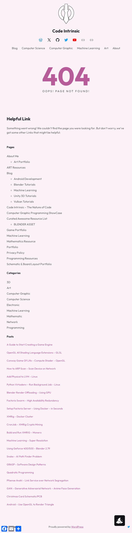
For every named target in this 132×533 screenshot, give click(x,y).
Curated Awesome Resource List (27, 218)
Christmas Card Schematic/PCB (24, 496)
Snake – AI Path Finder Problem (24, 456)
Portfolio (12, 247)
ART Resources (16, 167)
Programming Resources (22, 258)
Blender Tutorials (24, 184)
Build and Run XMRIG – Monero (24, 432)
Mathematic (14, 316)
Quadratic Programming (20, 472)
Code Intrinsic (66, 31)
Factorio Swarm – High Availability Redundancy (33, 400)
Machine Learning (25, 190)
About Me (13, 156)
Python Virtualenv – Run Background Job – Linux (33, 384)
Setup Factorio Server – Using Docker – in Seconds (35, 408)
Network (12, 322)
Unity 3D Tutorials (25, 196)
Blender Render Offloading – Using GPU (29, 392)
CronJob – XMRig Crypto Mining (25, 424)
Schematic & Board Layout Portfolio (29, 264)
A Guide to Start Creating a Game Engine (29, 344)
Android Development (28, 179)
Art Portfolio (22, 162)
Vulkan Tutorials (24, 201)
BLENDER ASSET (24, 224)
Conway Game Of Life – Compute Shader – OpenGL (36, 360)
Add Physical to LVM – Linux (22, 376)
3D (8, 282)
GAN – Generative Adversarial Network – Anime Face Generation (43, 488)
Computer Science (18, 299)
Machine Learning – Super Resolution (27, 440)
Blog (9, 173)
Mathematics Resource (21, 241)
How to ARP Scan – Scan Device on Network (31, 368)
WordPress (77, 526)
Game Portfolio (16, 230)
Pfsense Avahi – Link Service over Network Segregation (37, 480)
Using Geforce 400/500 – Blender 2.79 (28, 448)
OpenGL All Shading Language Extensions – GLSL (34, 352)
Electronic (13, 305)
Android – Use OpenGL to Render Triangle (30, 504)
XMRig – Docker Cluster (20, 416)
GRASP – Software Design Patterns (26, 464)
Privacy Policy (15, 252)
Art (9, 288)
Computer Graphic (18, 293)
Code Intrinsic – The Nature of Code (29, 207)
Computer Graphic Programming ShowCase (34, 213)
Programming (15, 327)
